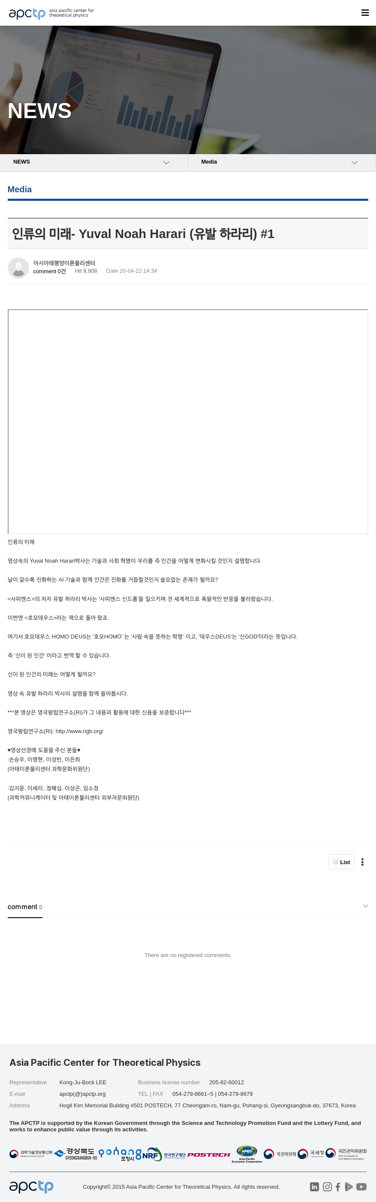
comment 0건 (49, 271)
